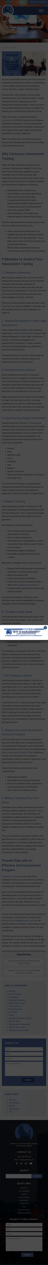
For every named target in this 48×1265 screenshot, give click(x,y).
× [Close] (45, 627)
